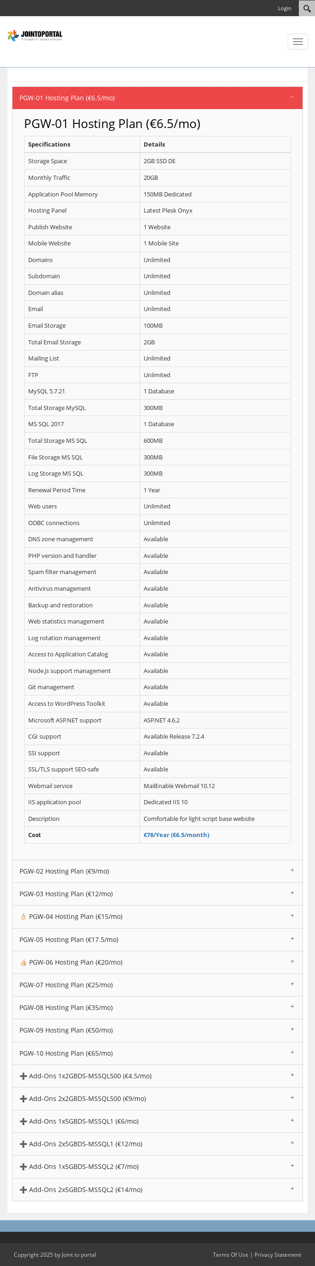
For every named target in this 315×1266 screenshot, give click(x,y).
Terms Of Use (230, 1255)
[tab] (157, 97)
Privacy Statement (277, 1255)
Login (284, 8)
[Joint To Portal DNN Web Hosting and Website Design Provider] (34, 35)
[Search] (307, 8)
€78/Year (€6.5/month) (176, 835)
